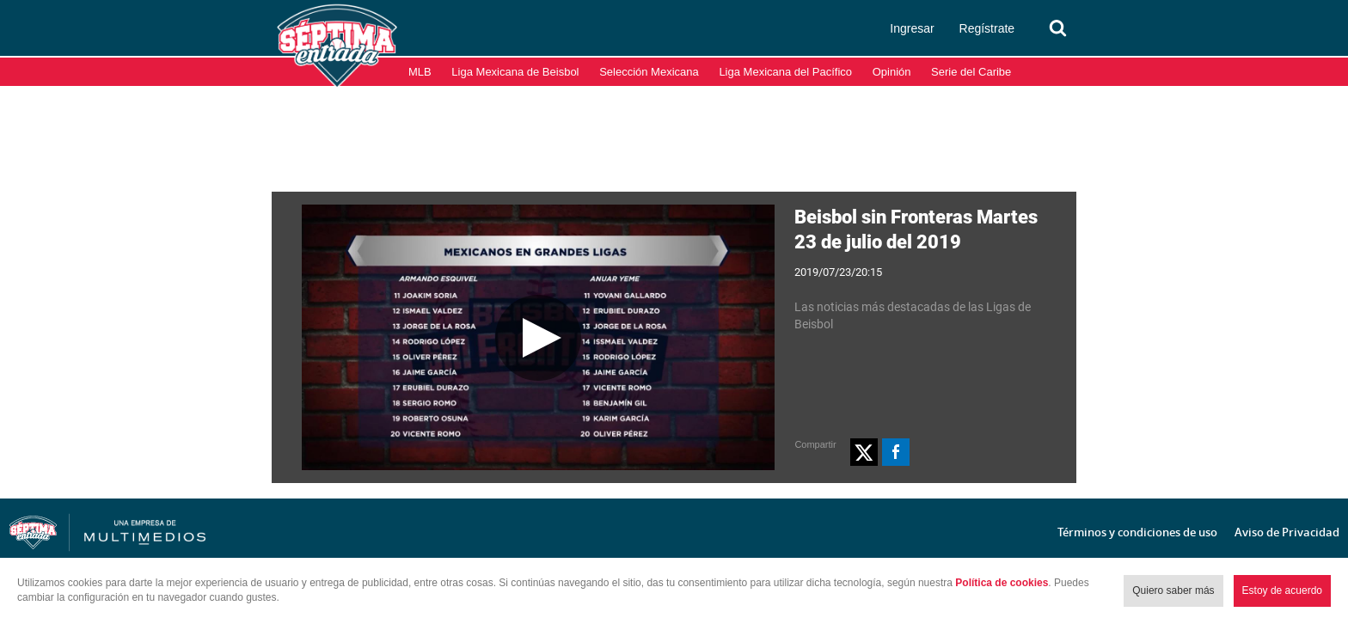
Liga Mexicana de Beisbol (515, 71)
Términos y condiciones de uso (1137, 532)
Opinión (892, 71)
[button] (864, 452)
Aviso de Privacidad (1287, 532)
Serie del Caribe (971, 71)
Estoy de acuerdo (1282, 590)
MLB (420, 71)
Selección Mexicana (649, 71)
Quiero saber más (1173, 590)
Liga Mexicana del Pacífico (785, 71)
